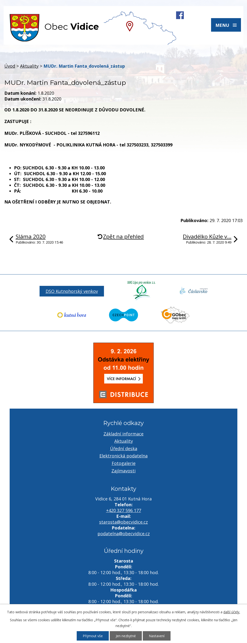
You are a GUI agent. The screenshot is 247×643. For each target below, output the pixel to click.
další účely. (231, 612)
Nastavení (157, 636)
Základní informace (123, 434)
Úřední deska (123, 448)
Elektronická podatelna (123, 456)
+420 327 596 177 (123, 510)
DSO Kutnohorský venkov (72, 291)
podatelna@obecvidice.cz (123, 533)
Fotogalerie (124, 463)
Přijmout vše (93, 636)
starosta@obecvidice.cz (123, 522)
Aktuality (29, 66)
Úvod (9, 66)
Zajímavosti (123, 471)
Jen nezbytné (126, 636)
